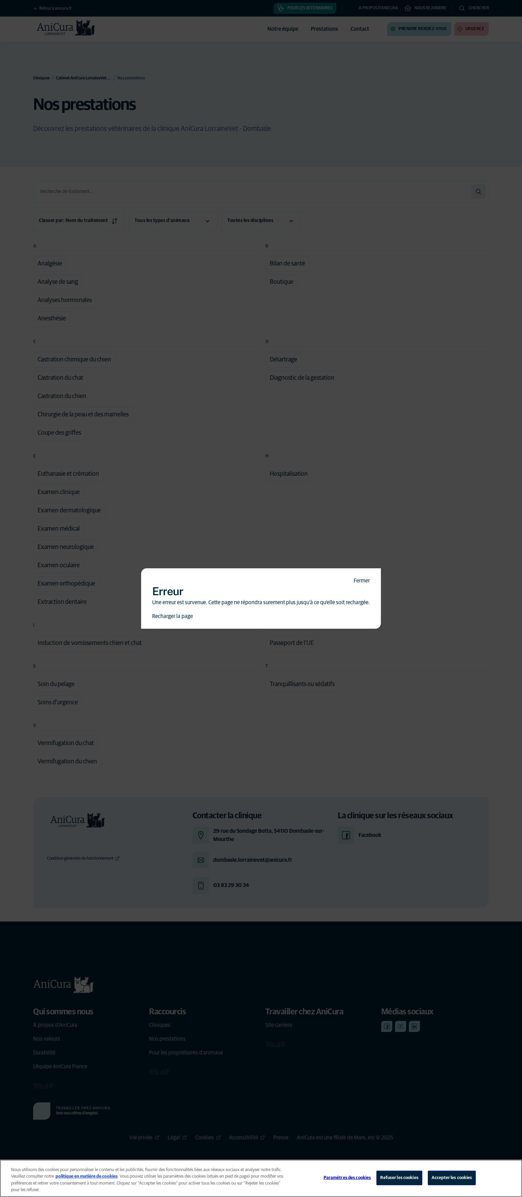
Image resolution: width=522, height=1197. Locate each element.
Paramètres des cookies (347, 1178)
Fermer (362, 580)
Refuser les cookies (399, 1178)
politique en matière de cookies (87, 1176)
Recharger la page (172, 616)
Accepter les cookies (452, 1178)
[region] (261, 1178)
